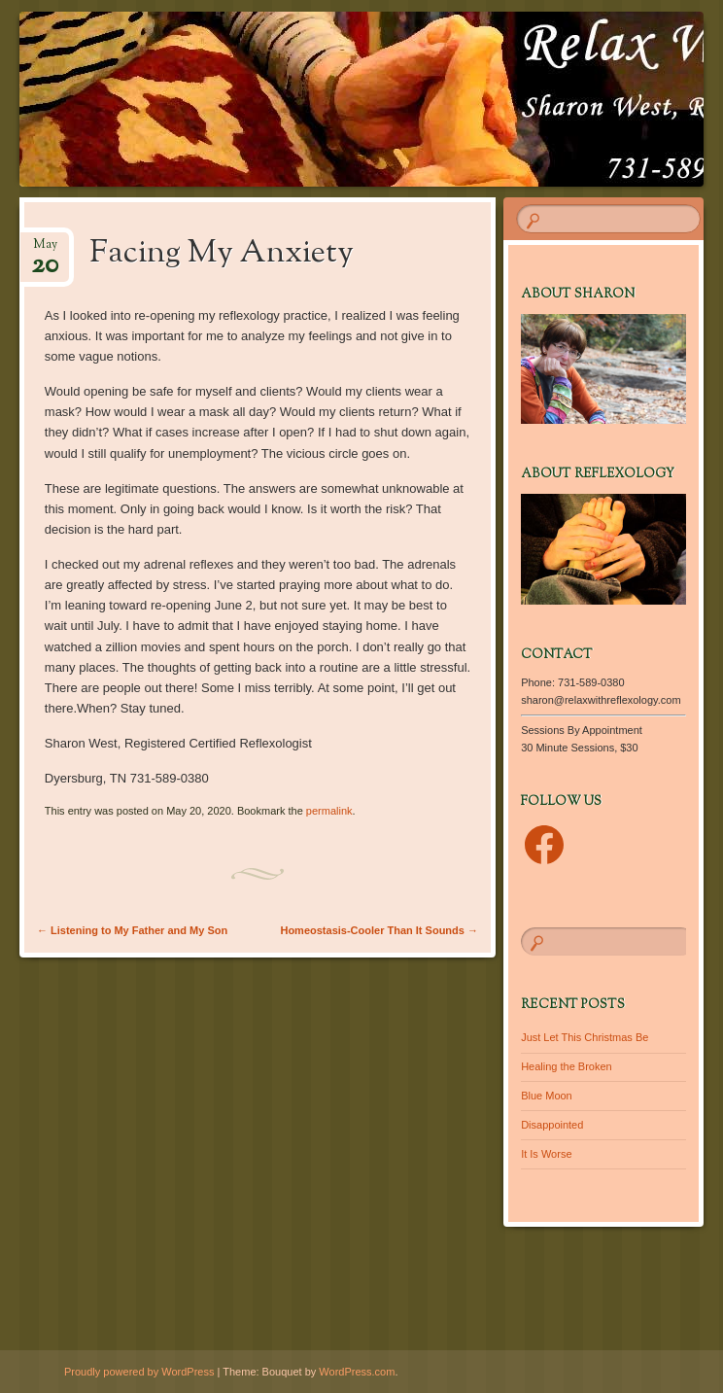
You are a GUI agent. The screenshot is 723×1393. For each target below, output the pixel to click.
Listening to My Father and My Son (132, 930)
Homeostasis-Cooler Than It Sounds (379, 930)
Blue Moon (546, 1095)
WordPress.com (357, 1371)
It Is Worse (546, 1154)
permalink (329, 811)
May (44, 250)
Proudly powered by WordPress (139, 1371)
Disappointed (552, 1125)
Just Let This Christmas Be (584, 1037)
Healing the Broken (566, 1066)
